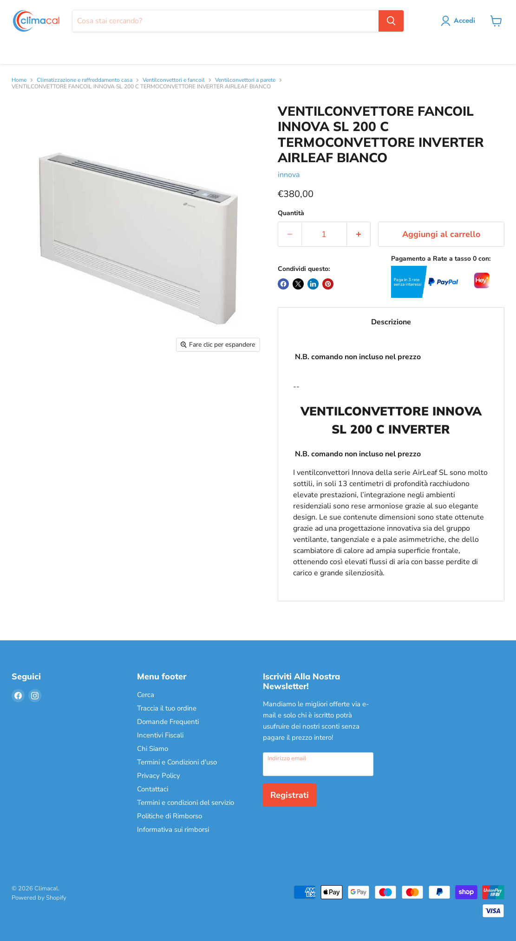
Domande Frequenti (168, 721)
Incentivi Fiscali (160, 735)
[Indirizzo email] (318, 764)
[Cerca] (225, 21)
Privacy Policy (158, 775)
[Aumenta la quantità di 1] (359, 234)
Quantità (291, 213)
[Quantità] (324, 234)
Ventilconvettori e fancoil (174, 80)
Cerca (145, 694)
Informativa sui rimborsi (173, 829)
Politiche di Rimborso (169, 816)
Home (19, 80)
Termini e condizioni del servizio (185, 802)
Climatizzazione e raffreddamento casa (84, 80)
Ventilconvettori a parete (245, 80)
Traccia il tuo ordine (166, 708)
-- (391, 465)
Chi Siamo (152, 748)
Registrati (289, 795)
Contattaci (152, 789)
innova (289, 175)
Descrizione (391, 322)
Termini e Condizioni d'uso (177, 762)
